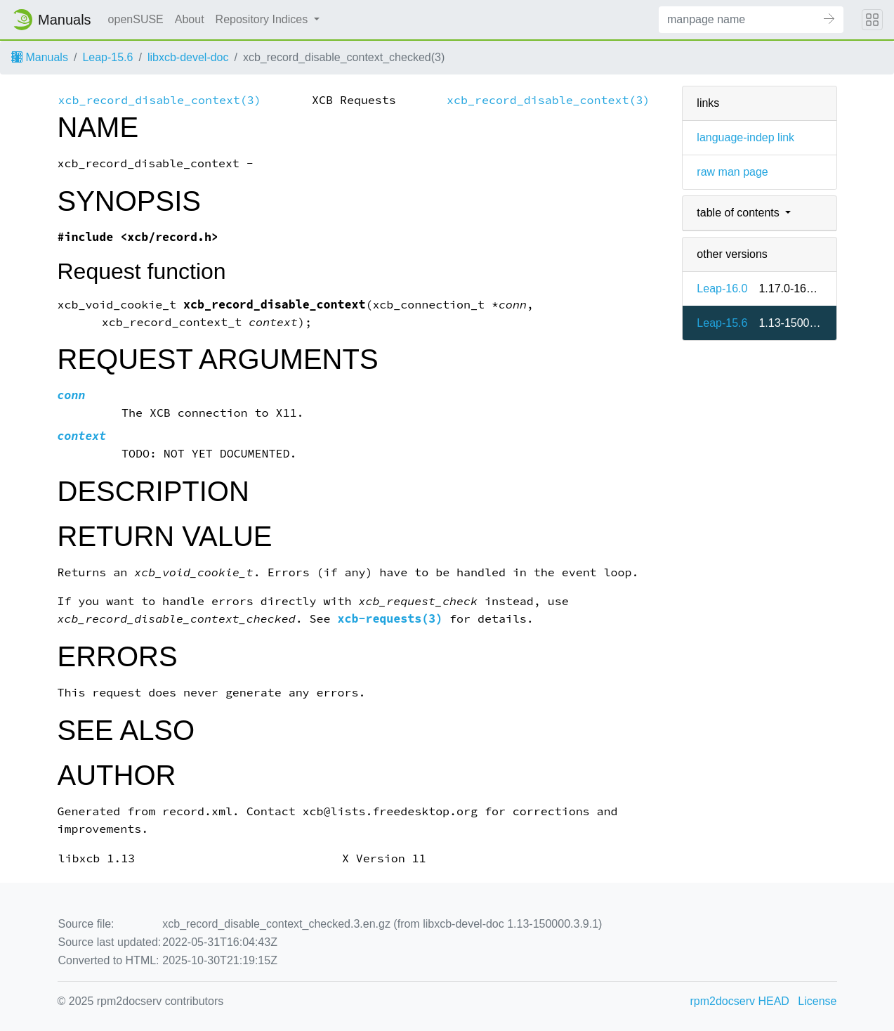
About (189, 19)
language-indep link (745, 137)
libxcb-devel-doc (188, 57)
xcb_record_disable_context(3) (159, 100)
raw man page (732, 172)
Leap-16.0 (722, 288)
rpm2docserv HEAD (739, 1001)
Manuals (39, 57)
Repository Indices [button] (263, 19)
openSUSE (136, 19)
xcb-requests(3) (390, 618)
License (817, 1001)
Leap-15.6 (107, 57)
